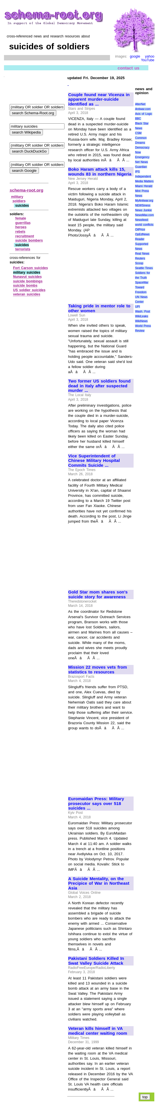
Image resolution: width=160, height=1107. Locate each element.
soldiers (19, 201)
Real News (142, 253)
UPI (137, 306)
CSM (138, 133)
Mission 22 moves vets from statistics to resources (97, 669)
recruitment (24, 236)
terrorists (22, 249)
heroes (20, 227)
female (20, 218)
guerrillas (23, 223)
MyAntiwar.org (144, 200)
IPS (137, 171)
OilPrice (140, 229)
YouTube (147, 60)
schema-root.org (26, 190)
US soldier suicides (29, 290)
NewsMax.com (144, 215)
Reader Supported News (141, 244)
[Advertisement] (100, 268)
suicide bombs (25, 286)
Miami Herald (143, 186)
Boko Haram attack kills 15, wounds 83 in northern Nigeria (99, 171)
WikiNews (141, 321)
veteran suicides (26, 294)
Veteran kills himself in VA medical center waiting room (97, 1031)
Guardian (141, 166)
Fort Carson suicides (30, 268)
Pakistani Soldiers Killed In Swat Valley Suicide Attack (96, 961)
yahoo (149, 56)
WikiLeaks (141, 316)
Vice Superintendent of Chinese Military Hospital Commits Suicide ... (94, 461)
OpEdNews (142, 234)
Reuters (140, 258)
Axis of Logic (143, 113)
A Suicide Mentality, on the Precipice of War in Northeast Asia (98, 883)
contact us (129, 68)
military (17, 197)
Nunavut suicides (27, 277)
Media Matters (144, 181)
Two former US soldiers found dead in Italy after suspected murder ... (99, 386)
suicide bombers (29, 240)
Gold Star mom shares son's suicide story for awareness (98, 594)
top (145, 1097)
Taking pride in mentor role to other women (99, 308)
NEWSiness (142, 205)
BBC (138, 118)
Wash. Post (142, 311)
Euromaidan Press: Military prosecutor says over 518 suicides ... (96, 803)
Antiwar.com (142, 109)
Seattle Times (144, 268)
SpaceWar (141, 282)
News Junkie (143, 210)
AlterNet (140, 104)
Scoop (139, 263)
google (135, 56)
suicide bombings (28, 281)
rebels (20, 232)
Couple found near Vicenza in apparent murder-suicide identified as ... (99, 99)
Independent (143, 176)
